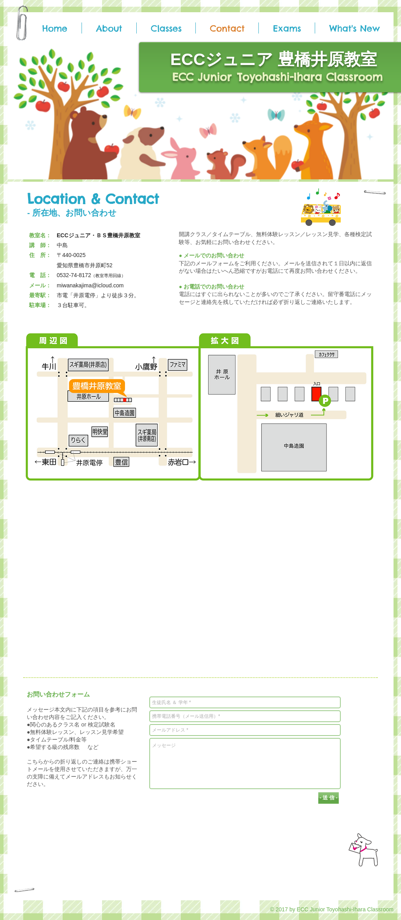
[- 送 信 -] (328, 798)
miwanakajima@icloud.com (90, 285)
